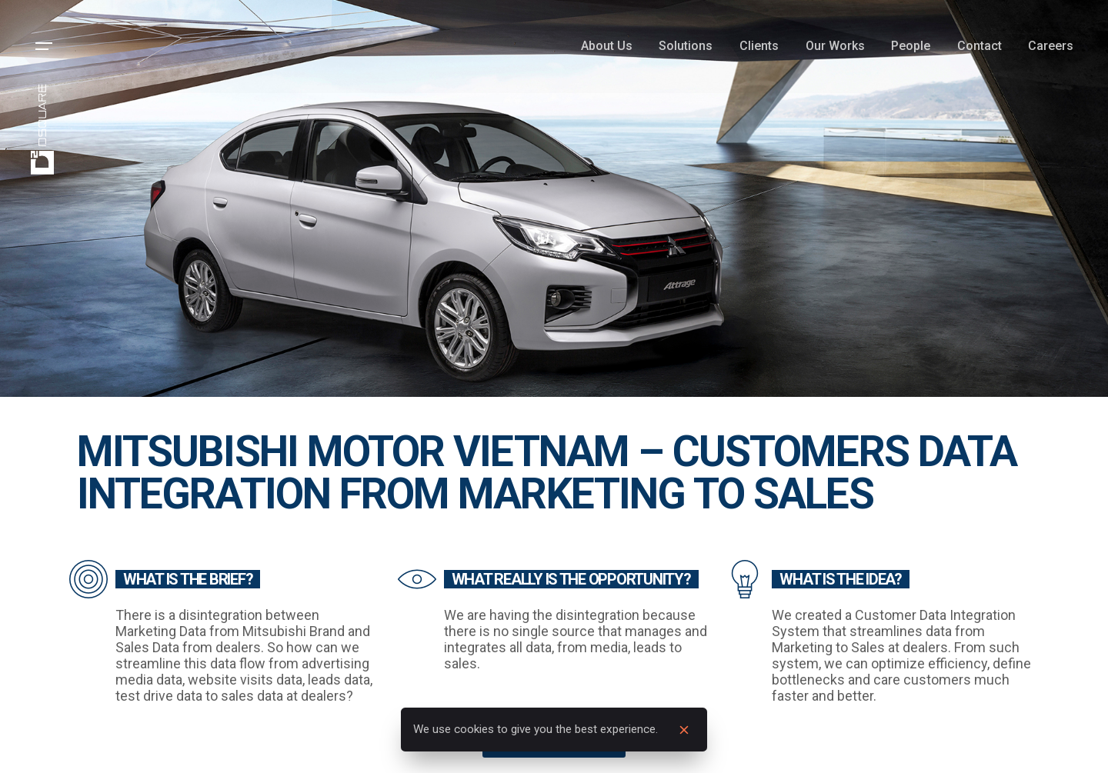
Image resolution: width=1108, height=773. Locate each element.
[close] (684, 729)
